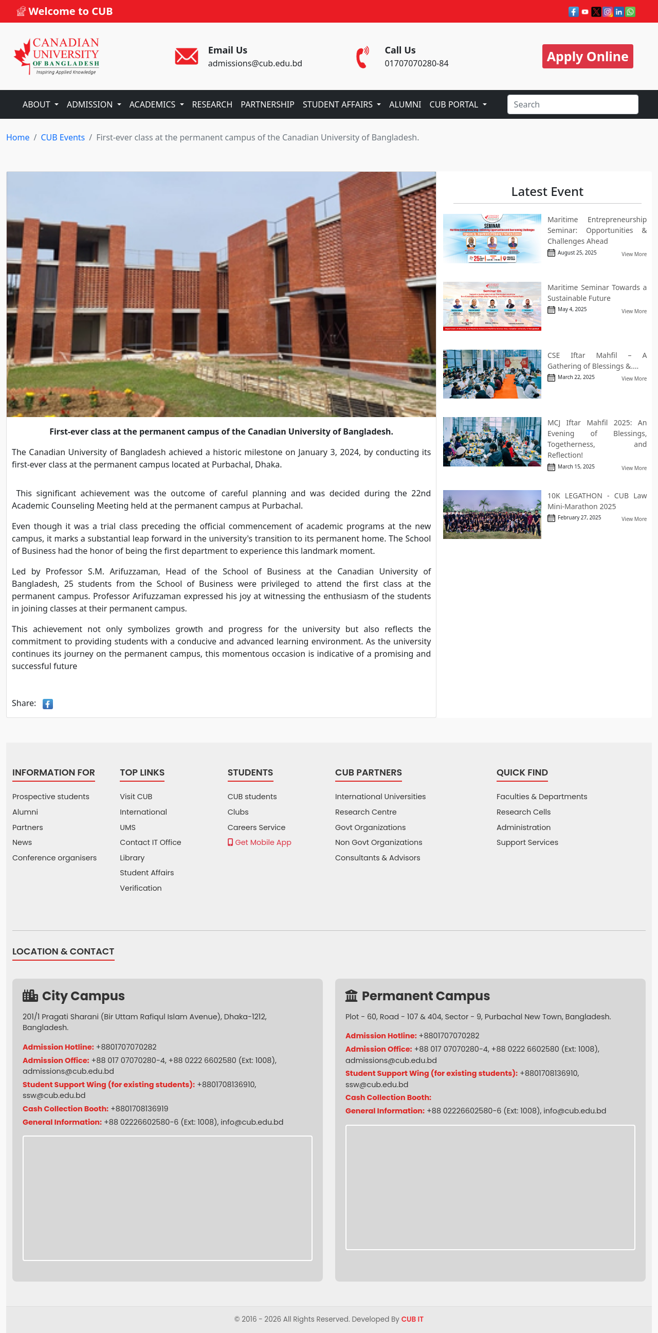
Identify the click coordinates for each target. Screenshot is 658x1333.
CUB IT (412, 1319)
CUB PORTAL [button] (455, 104)
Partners (27, 827)
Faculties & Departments (542, 796)
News (22, 842)
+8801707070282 (126, 1047)
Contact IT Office (150, 842)
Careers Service (257, 827)
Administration (524, 827)
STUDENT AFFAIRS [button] (339, 104)
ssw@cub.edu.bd (54, 1095)
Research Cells (524, 812)
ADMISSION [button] (91, 104)
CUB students (252, 796)
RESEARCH (212, 104)
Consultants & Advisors (378, 858)
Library (132, 858)
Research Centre (366, 812)
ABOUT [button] (37, 104)
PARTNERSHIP (268, 104)
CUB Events (63, 137)
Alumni (25, 812)
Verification (141, 888)
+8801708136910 (226, 1084)
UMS (128, 827)
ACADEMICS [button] (154, 104)
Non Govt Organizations (379, 842)
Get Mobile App (259, 842)
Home (18, 137)
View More (634, 254)
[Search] (572, 104)
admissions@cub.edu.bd (68, 1071)
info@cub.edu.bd (252, 1122)
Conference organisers (54, 858)
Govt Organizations (370, 827)
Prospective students (50, 796)
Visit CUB (136, 796)
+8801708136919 (140, 1109)
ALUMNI (405, 104)
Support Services (527, 842)
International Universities (380, 796)
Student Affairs (147, 873)
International (143, 812)
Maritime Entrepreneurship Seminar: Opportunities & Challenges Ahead (597, 230)
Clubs (238, 812)
